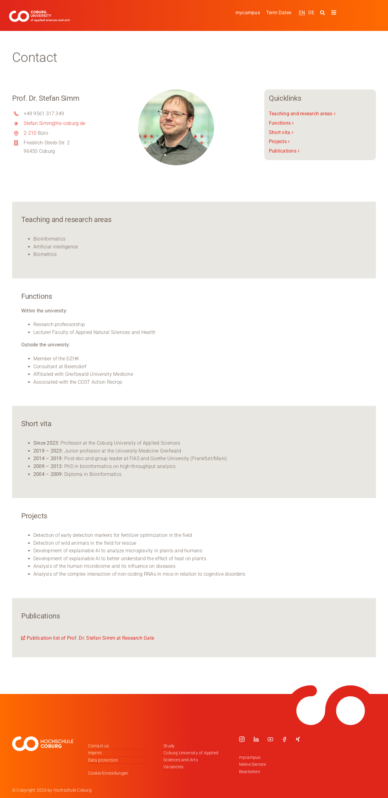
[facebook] (284, 739)
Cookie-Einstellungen (108, 773)
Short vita (281, 132)
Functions (281, 123)
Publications (284, 151)
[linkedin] (256, 739)
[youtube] (270, 739)
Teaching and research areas (302, 113)
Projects (279, 141)
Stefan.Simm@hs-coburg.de (54, 123)
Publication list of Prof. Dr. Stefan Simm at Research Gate (90, 638)
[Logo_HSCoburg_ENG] (39, 13)
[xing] (298, 739)
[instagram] (242, 739)
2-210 (30, 133)
